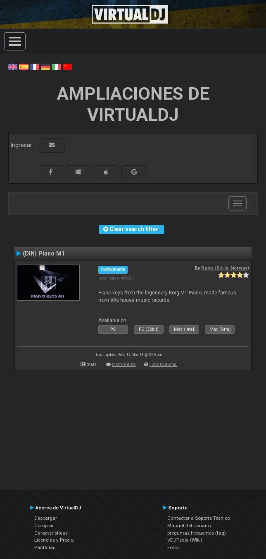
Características (51, 533)
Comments (124, 364)
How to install (164, 364)
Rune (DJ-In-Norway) (225, 268)
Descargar (45, 518)
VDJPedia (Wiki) (184, 540)
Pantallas (44, 547)
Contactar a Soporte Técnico (198, 518)
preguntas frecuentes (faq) (196, 533)
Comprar (44, 525)
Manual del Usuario (189, 525)
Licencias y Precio (54, 540)
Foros (173, 547)
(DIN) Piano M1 (44, 253)
